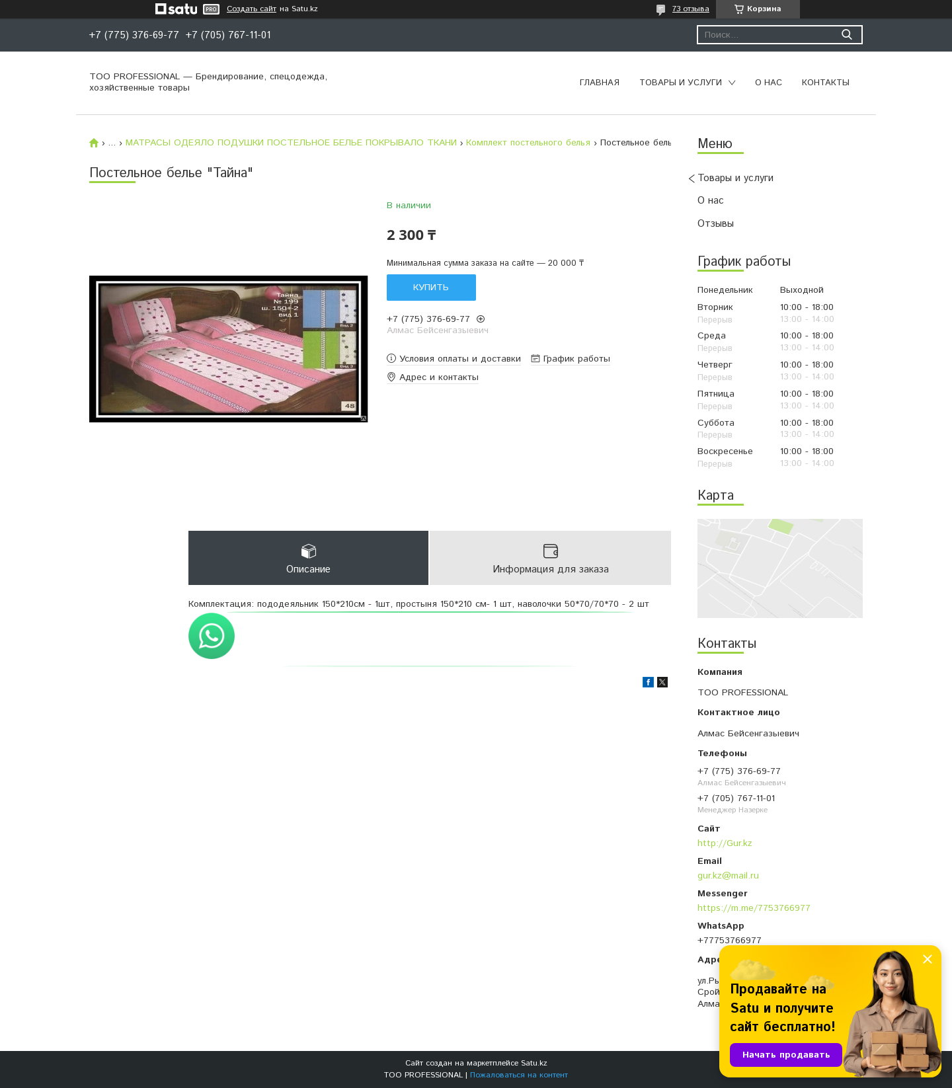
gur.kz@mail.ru (728, 875)
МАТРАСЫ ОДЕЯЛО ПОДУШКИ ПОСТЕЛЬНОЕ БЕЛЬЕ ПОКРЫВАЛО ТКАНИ (291, 142)
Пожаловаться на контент (519, 1075)
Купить (431, 287)
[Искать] (846, 34)
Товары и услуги (680, 83)
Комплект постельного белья (528, 142)
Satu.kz (534, 1063)
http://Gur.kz (724, 843)
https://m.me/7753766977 (754, 908)
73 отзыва (690, 9)
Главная (599, 83)
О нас (768, 83)
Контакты (826, 83)
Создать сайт (251, 9)
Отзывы (715, 224)
